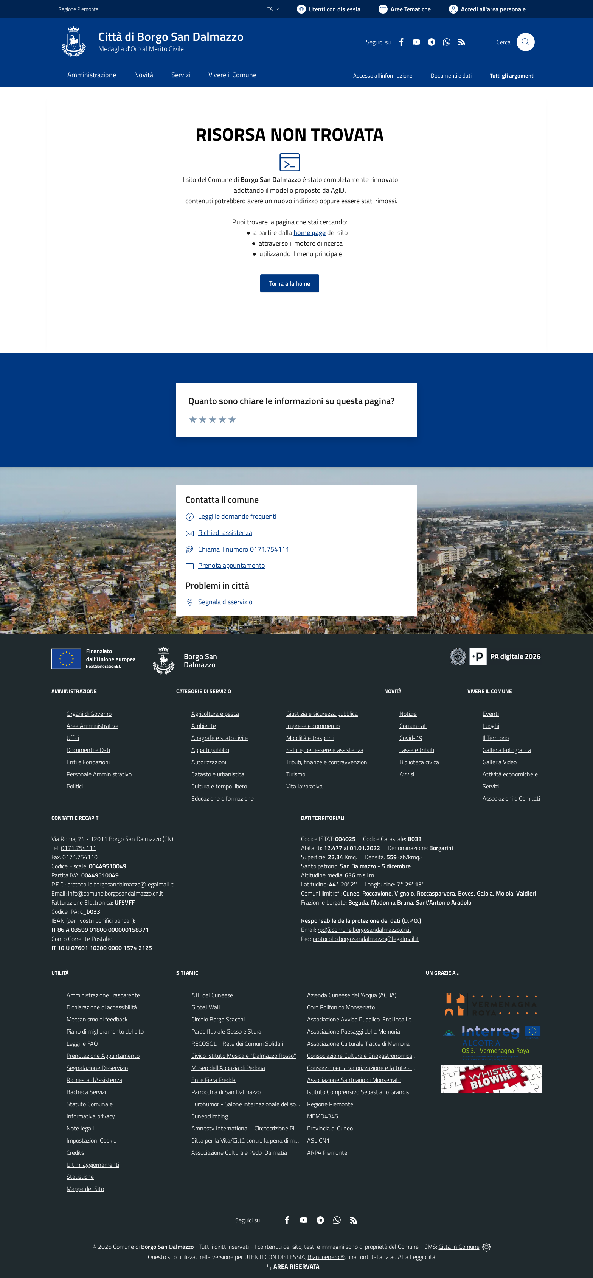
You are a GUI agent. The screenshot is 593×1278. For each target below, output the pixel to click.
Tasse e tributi (416, 749)
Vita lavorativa (304, 786)
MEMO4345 (322, 1116)
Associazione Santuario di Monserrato (354, 1079)
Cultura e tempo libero (219, 786)
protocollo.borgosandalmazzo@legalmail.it (120, 884)
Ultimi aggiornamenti (93, 1164)
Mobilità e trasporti (310, 737)
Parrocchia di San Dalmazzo (226, 1091)
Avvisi (406, 774)
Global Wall (205, 1007)
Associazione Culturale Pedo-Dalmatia (239, 1152)
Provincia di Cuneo (330, 1128)
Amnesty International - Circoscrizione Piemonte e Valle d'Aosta (271, 1128)
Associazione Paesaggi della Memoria (353, 1031)
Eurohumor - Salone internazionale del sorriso (248, 1104)
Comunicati (413, 725)
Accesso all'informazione (383, 75)
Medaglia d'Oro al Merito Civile (141, 49)
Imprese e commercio (313, 725)
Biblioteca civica (419, 761)
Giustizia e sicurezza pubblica (322, 713)
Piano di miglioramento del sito (105, 1031)
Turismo (295, 774)
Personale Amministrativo (99, 774)
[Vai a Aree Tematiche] (404, 9)
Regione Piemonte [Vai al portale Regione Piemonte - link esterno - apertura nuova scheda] (78, 9)
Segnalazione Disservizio (97, 1067)
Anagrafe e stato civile (219, 737)
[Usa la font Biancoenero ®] (328, 9)
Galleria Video (500, 761)
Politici (75, 786)
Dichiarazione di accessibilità (102, 1007)
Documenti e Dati (88, 749)
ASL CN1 (318, 1140)
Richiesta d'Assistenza (94, 1079)
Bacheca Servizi (86, 1091)
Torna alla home (289, 283)
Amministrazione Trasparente (103, 995)
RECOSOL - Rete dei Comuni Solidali (237, 1043)
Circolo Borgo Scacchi (218, 1019)
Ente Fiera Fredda (213, 1079)
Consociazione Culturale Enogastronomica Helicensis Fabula (382, 1055)
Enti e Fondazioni (88, 761)
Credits (75, 1152)
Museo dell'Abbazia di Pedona (228, 1067)
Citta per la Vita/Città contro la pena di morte (248, 1140)
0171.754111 (78, 847)
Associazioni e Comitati (511, 798)
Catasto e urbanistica (217, 774)
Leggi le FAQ (82, 1043)
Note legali (80, 1128)
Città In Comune (459, 1246)
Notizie (408, 713)
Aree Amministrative (92, 725)
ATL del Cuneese (212, 995)
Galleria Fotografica (507, 749)
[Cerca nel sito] (526, 42)
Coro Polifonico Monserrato (341, 1007)
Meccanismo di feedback (97, 1019)
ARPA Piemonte (327, 1152)
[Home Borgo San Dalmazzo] (151, 42)
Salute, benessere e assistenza (324, 749)
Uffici (73, 737)
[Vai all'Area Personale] (487, 9)
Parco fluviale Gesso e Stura (226, 1031)
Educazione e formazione (222, 798)
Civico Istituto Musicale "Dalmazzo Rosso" (243, 1055)
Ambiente (203, 725)
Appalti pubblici (210, 749)
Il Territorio (496, 737)
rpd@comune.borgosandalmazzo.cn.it (364, 929)
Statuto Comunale (90, 1104)
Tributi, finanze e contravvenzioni (327, 761)
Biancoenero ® (326, 1256)
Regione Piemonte (330, 1104)
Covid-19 (410, 737)
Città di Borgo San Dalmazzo (171, 36)
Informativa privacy (91, 1116)
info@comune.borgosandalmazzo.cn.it (115, 893)
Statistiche (80, 1176)
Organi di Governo (89, 713)
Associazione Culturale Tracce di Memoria (358, 1043)
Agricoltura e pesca (215, 713)
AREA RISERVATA (292, 1266)
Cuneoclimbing (209, 1116)
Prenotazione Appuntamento (103, 1055)
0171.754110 (80, 856)
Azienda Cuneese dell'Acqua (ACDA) (351, 995)
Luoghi (491, 725)
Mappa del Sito (85, 1188)
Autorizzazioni (208, 761)
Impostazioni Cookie (91, 1140)
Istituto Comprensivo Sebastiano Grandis (358, 1091)
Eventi (491, 713)
